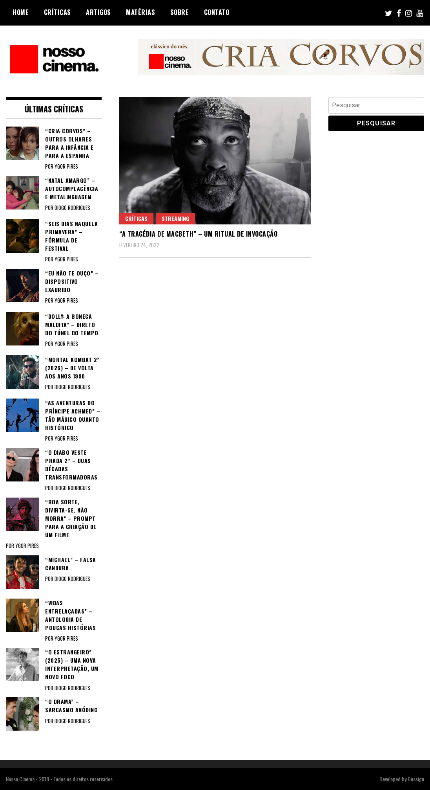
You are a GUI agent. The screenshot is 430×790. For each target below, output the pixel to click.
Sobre (179, 12)
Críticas (57, 12)
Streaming (175, 218)
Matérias (140, 12)
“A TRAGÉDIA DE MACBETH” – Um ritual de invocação (198, 234)
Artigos (98, 12)
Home (21, 12)
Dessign (416, 779)
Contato (217, 12)
